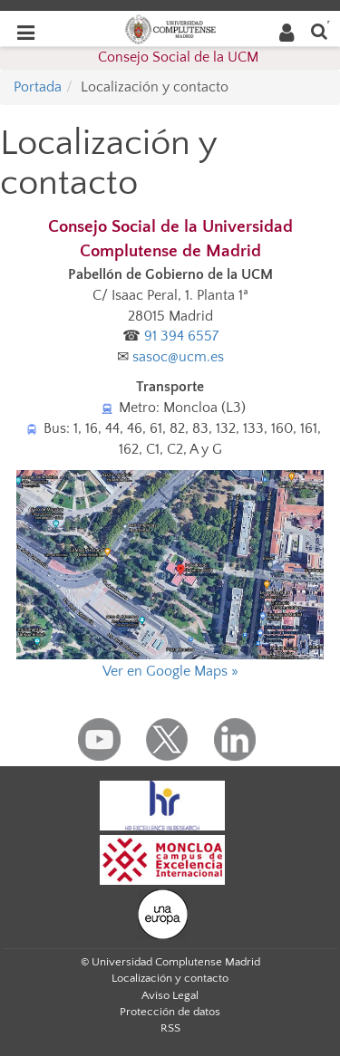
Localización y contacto (170, 978)
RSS (170, 1028)
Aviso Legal (170, 995)
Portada (38, 87)
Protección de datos (170, 1011)
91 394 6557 (181, 336)
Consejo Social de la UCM (178, 57)
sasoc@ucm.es (178, 357)
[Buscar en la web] (319, 30)
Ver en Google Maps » (170, 671)
